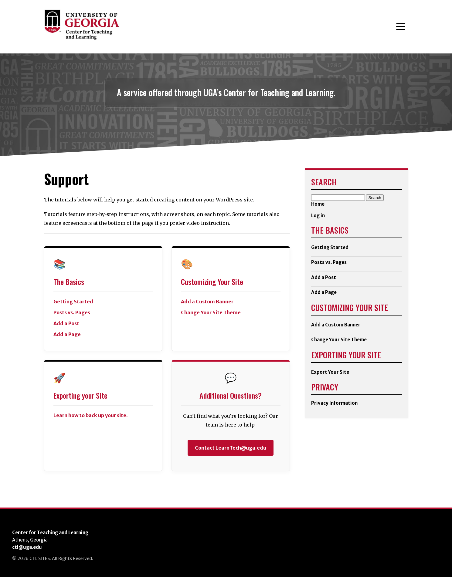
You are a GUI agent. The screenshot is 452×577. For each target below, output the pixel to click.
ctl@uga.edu (27, 547)
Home (318, 204)
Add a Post (66, 323)
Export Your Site (330, 372)
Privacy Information (334, 403)
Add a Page (67, 334)
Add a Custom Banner (207, 302)
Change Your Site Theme (211, 312)
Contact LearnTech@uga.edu (230, 448)
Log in (318, 215)
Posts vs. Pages (71, 312)
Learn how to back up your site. (90, 415)
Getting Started (329, 247)
